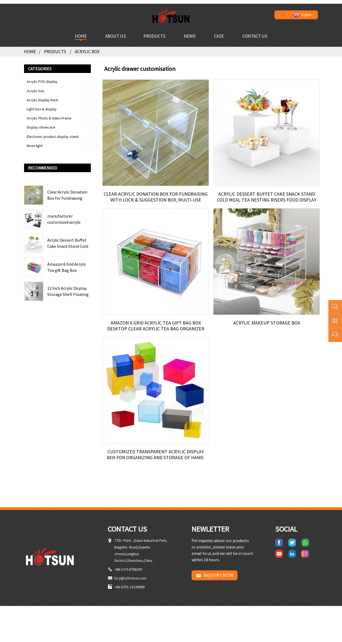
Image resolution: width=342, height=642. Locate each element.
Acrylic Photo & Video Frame (49, 114)
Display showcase (41, 123)
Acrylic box (89, 48)
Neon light (35, 141)
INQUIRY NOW (218, 584)
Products (57, 48)
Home (30, 48)
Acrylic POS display (42, 77)
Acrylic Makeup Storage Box (266, 324)
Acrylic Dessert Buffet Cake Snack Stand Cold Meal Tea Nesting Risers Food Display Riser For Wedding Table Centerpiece (68, 239)
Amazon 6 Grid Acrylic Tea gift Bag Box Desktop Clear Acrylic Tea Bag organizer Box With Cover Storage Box (68, 263)
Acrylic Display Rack (42, 95)
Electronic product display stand (53, 132)
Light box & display (42, 105)
